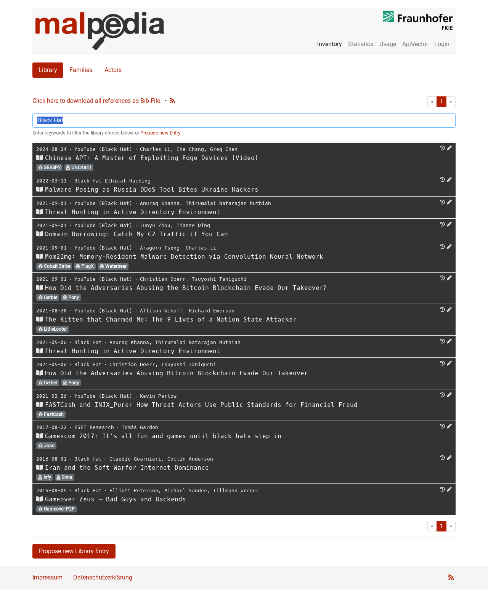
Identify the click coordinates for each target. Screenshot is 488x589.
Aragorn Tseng (160, 248)
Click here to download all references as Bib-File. (97, 100)
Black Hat (88, 342)
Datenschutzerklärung (102, 577)
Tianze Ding (193, 225)
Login (441, 44)
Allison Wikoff (161, 310)
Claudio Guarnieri (135, 459)
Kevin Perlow (158, 396)
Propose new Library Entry (74, 551)
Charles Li (155, 149)
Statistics (360, 44)
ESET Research (94, 427)
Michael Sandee (185, 490)
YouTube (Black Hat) (103, 149)
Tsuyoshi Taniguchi (219, 279)
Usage (387, 44)
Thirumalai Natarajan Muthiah (228, 203)
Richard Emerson (211, 310)
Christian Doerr (163, 279)
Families (80, 70)
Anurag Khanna (160, 203)
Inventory (329, 44)
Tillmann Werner (236, 490)
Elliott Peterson (133, 490)
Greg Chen (224, 149)
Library (48, 70)
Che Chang (190, 149)
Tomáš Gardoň (140, 427)
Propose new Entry (160, 133)
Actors (113, 70)
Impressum (47, 577)
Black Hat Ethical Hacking (112, 181)
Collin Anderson (190, 459)
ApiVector (415, 44)
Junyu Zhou (155, 225)
